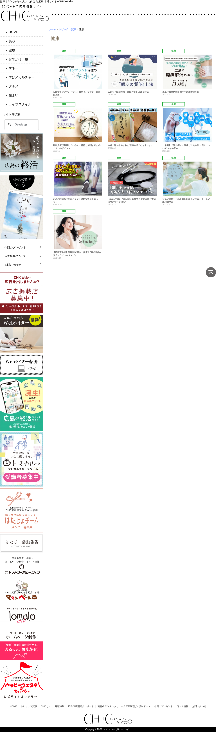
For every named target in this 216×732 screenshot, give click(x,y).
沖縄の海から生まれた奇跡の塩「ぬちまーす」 (130, 145)
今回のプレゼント (15, 247)
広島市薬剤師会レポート (81, 706)
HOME (13, 706)
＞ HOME (11, 32)
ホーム (52, 29)
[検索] (21, 124)
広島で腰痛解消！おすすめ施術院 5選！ (181, 92)
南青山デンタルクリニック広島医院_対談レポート (124, 706)
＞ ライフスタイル (17, 104)
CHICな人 (46, 706)
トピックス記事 (67, 29)
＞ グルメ (11, 86)
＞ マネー (11, 68)
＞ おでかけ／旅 (16, 59)
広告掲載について (15, 256)
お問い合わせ (12, 264)
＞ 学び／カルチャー (19, 77)
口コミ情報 (182, 706)
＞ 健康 (9, 50)
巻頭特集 (59, 706)
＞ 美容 (9, 41)
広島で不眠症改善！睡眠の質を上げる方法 (128, 92)
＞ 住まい (11, 95)
